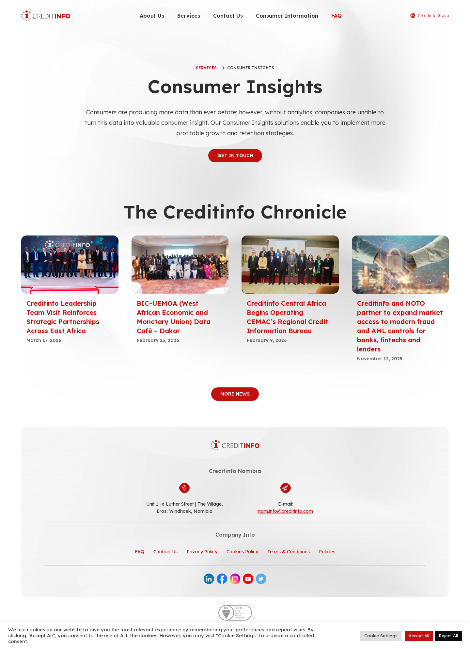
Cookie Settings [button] (381, 635)
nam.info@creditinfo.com (285, 511)
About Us (152, 15)
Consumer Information (287, 15)
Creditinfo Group (429, 16)
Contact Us (228, 15)
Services (188, 15)
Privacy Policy (202, 552)
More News (235, 394)
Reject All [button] (448, 635)
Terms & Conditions (288, 552)
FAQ (336, 15)
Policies (327, 552)
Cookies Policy (242, 552)
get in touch (235, 155)
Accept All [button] (419, 635)
